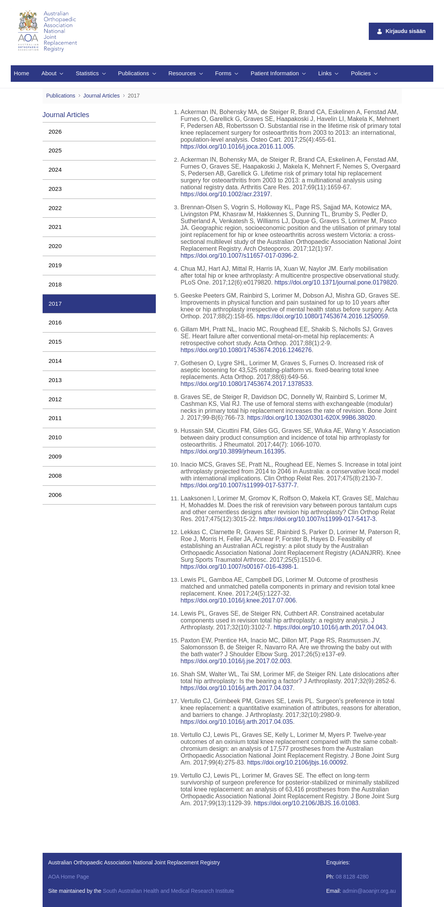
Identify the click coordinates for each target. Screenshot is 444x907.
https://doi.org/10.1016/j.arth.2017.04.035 (236, 721)
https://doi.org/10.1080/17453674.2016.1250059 (322, 316)
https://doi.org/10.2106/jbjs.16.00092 (297, 762)
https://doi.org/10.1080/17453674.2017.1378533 (246, 384)
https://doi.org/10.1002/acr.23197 (225, 194)
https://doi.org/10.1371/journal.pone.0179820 (335, 282)
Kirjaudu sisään (401, 31)
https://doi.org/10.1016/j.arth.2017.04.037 (236, 688)
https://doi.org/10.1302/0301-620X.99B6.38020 (311, 417)
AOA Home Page (68, 877)
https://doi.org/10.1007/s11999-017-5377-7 (238, 485)
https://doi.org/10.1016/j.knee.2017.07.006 (237, 600)
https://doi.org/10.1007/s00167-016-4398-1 (238, 566)
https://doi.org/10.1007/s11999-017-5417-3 (317, 519)
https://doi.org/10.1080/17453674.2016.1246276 (246, 350)
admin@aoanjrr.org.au (369, 891)
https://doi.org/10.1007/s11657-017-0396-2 (238, 255)
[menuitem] (21, 73)
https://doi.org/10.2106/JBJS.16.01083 (305, 803)
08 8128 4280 (352, 877)
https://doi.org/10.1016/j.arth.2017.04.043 (330, 627)
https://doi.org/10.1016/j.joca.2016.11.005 (236, 146)
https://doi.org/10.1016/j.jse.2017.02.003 (235, 661)
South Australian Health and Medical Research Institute (168, 891)
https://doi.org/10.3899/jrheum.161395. (233, 451)
